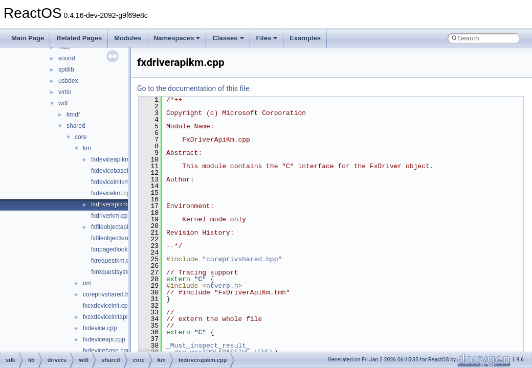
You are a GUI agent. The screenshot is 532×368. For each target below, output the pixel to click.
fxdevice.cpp (100, 328)
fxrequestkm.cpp (113, 260)
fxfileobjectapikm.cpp (119, 227)
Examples (305, 38)
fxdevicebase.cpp (106, 350)
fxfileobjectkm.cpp (115, 238)
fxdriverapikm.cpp (115, 204)
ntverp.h (222, 285)
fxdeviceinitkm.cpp (116, 182)
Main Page (27, 38)
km (87, 148)
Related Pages (79, 38)
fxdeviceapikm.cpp (116, 159)
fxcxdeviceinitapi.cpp (111, 316)
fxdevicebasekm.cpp (119, 170)
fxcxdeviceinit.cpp (107, 305)
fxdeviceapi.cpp (104, 339)
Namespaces (177, 38)
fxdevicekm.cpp (112, 193)
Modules (127, 38)
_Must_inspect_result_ (208, 345)
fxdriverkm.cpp (111, 215)
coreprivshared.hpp (109, 294)
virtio (64, 92)
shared (75, 125)
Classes (227, 38)
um (87, 283)
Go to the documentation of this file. (194, 88)
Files (267, 38)
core (80, 137)
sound (66, 58)
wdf (63, 103)
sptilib (66, 69)
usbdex (68, 80)
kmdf (73, 114)
